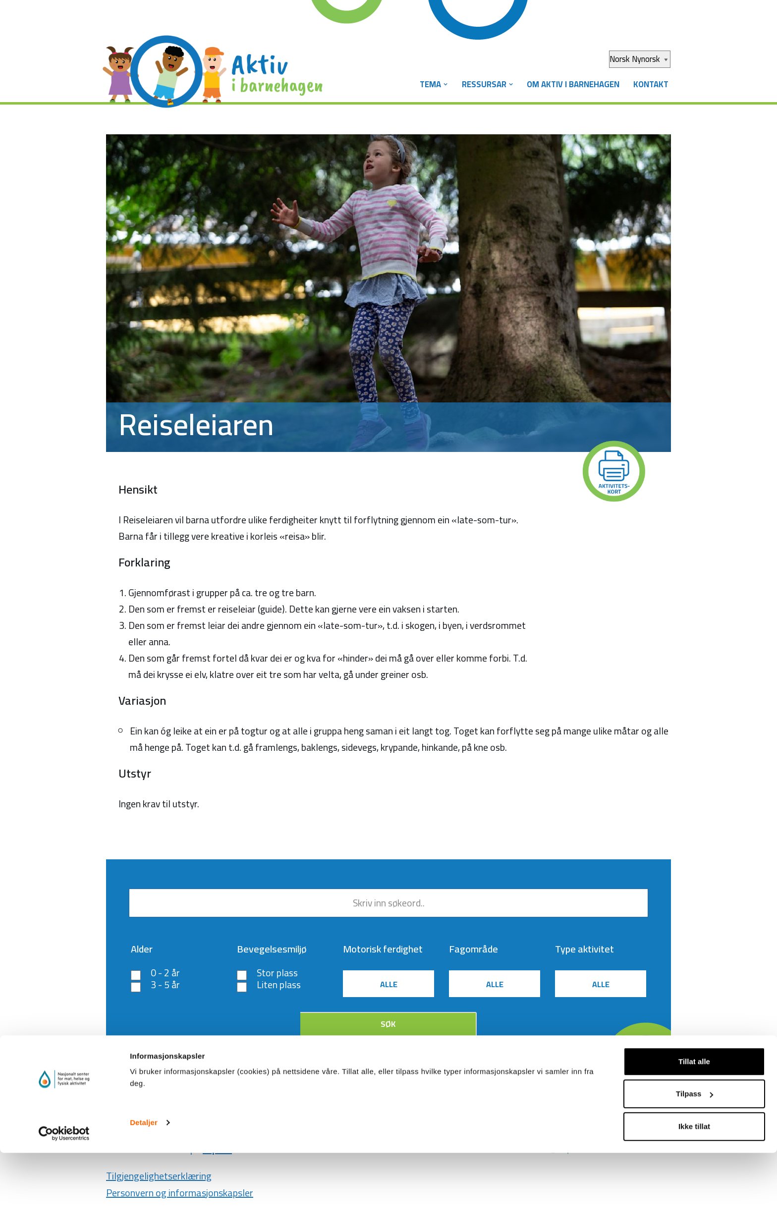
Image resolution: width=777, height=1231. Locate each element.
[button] (441, 84)
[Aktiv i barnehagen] (215, 63)
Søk (388, 1029)
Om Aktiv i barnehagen (570, 84)
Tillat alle (694, 1139)
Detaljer (144, 1200)
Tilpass (694, 1172)
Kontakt (650, 84)
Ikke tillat (694, 1204)
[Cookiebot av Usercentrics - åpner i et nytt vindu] (64, 1211)
